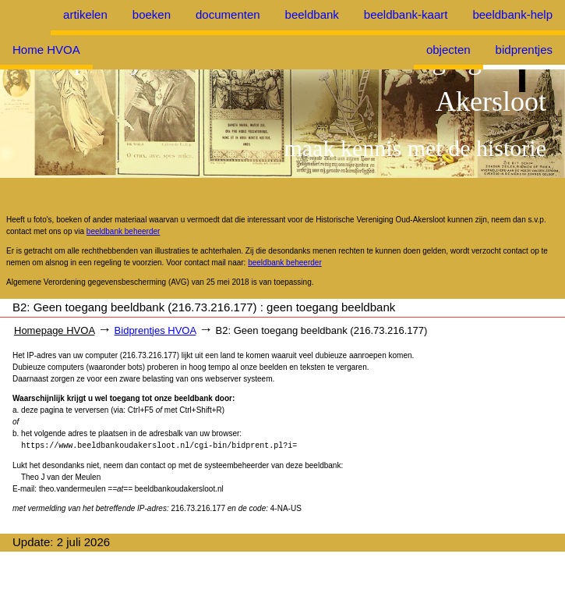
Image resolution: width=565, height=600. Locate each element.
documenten (228, 14)
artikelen (85, 14)
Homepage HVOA (54, 330)
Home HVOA (46, 49)
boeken (151, 14)
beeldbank (312, 14)
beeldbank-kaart (406, 14)
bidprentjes (524, 49)
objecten (448, 49)
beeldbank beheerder (124, 231)
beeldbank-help (512, 14)
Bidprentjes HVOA (155, 330)
